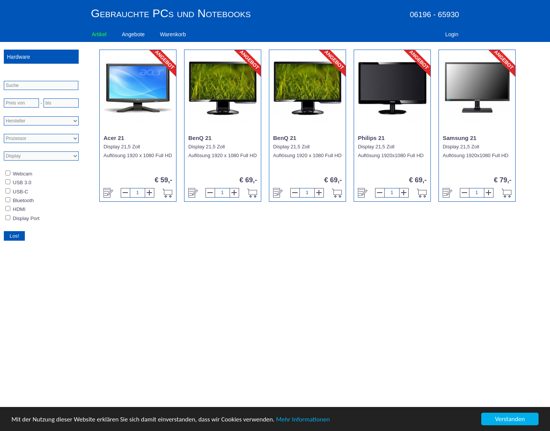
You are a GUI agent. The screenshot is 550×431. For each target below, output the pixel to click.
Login (451, 34)
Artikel (99, 34)
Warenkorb (173, 34)
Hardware (18, 57)
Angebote (133, 34)
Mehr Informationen (303, 419)
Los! (14, 236)
